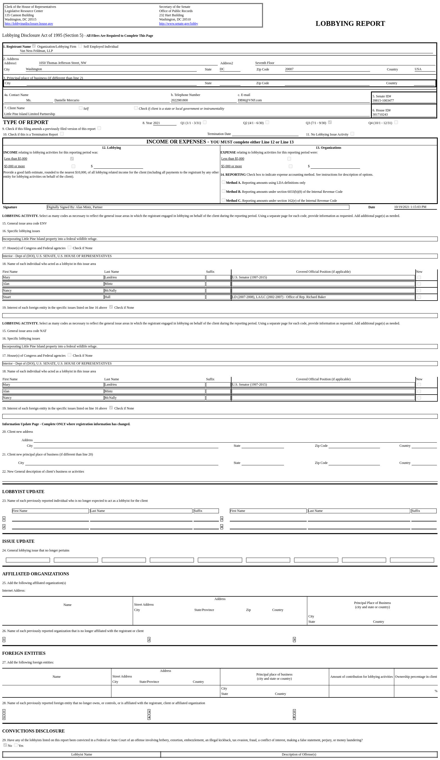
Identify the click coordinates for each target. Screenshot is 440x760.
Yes (18, 746)
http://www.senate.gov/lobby (178, 24)
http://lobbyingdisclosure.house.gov (29, 24)
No (8, 746)
